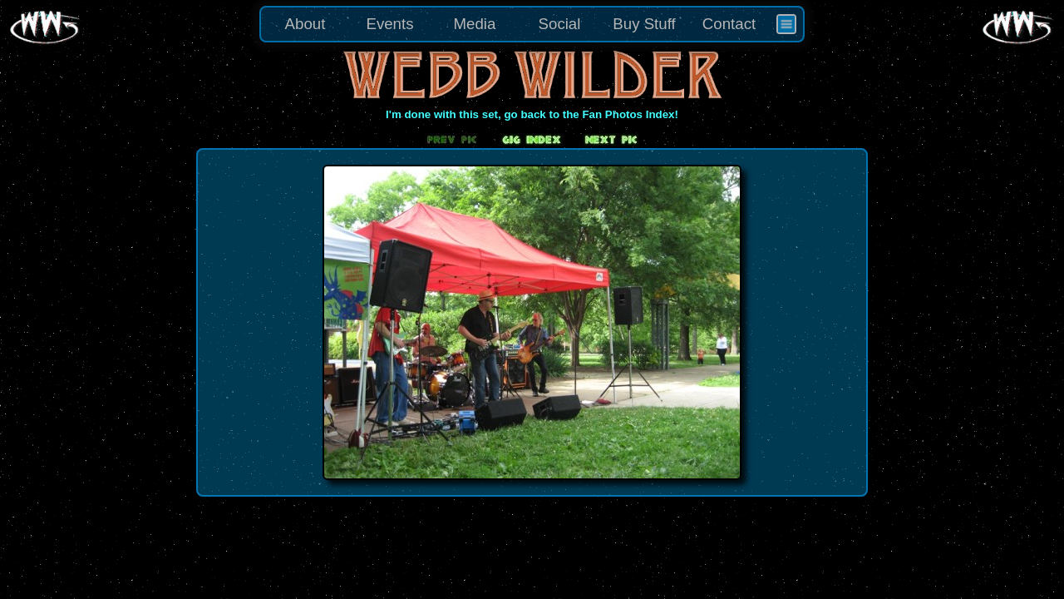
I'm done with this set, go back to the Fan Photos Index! (532, 114)
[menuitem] (786, 24)
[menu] (532, 24)
